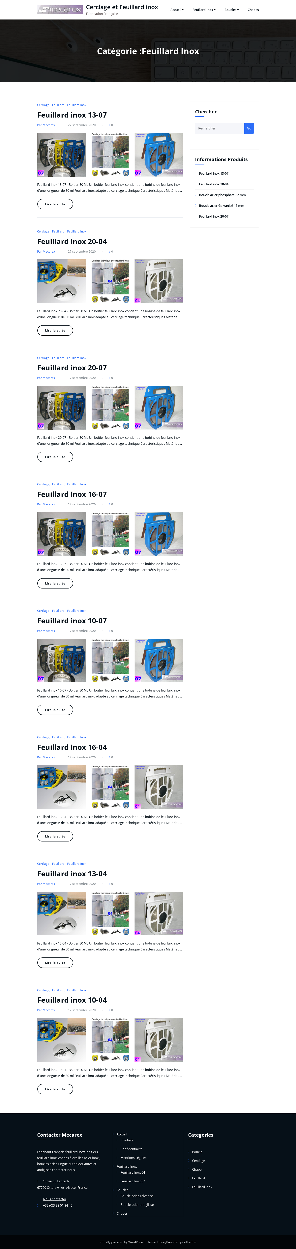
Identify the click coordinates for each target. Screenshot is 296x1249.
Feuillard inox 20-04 (72, 241)
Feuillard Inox (204, 10)
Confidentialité (131, 1149)
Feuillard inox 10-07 (72, 620)
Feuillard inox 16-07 (72, 494)
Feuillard (58, 105)
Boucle (197, 1152)
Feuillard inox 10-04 (72, 1000)
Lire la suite (55, 204)
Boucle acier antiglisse (137, 1204)
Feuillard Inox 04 (133, 1172)
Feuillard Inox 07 (133, 1181)
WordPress (135, 1242)
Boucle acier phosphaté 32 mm (222, 195)
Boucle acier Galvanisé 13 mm (221, 205)
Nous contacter (54, 1199)
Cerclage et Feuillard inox (122, 7)
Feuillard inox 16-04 (72, 747)
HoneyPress (165, 1242)
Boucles (231, 10)
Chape (197, 1169)
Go (249, 128)
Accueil (177, 10)
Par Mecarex (46, 125)
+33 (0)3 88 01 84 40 (57, 1205)
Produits (127, 1140)
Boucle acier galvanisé (137, 1196)
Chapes (253, 10)
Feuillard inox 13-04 (72, 873)
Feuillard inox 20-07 (72, 368)
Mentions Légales (134, 1158)
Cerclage (43, 105)
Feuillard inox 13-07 (72, 115)
